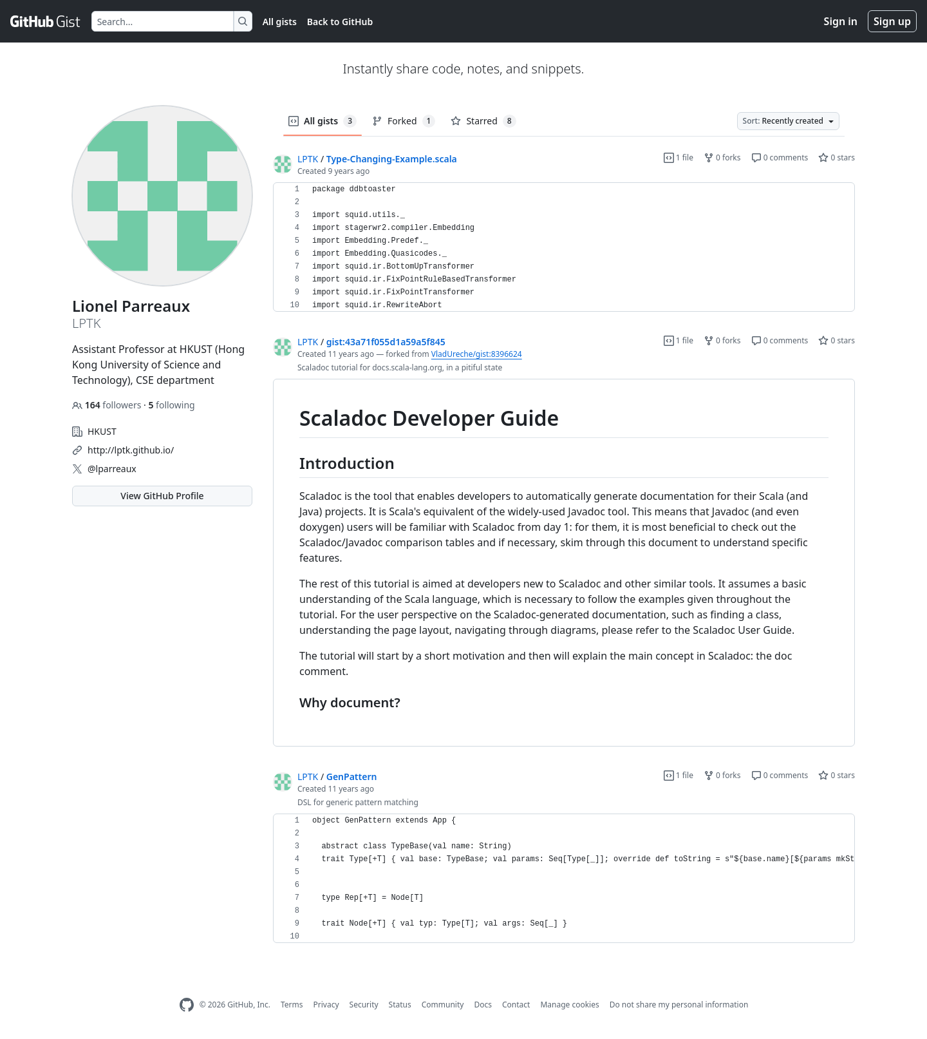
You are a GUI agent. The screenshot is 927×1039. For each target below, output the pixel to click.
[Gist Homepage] (45, 21)
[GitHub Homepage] (186, 1005)
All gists (280, 21)
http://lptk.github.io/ (131, 450)
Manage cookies (569, 1004)
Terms (292, 1004)
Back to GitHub (340, 21)
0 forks (722, 157)
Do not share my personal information (679, 1004)
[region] (564, 247)
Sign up (892, 21)
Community (443, 1004)
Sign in (840, 21)
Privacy (326, 1004)
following (171, 405)
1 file (678, 157)
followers (108, 405)
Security (364, 1004)
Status (400, 1004)
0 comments (780, 157)
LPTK (307, 159)
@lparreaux (112, 468)
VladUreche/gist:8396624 (476, 353)
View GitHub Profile (161, 496)
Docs (483, 1004)
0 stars (836, 157)
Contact (516, 1004)
